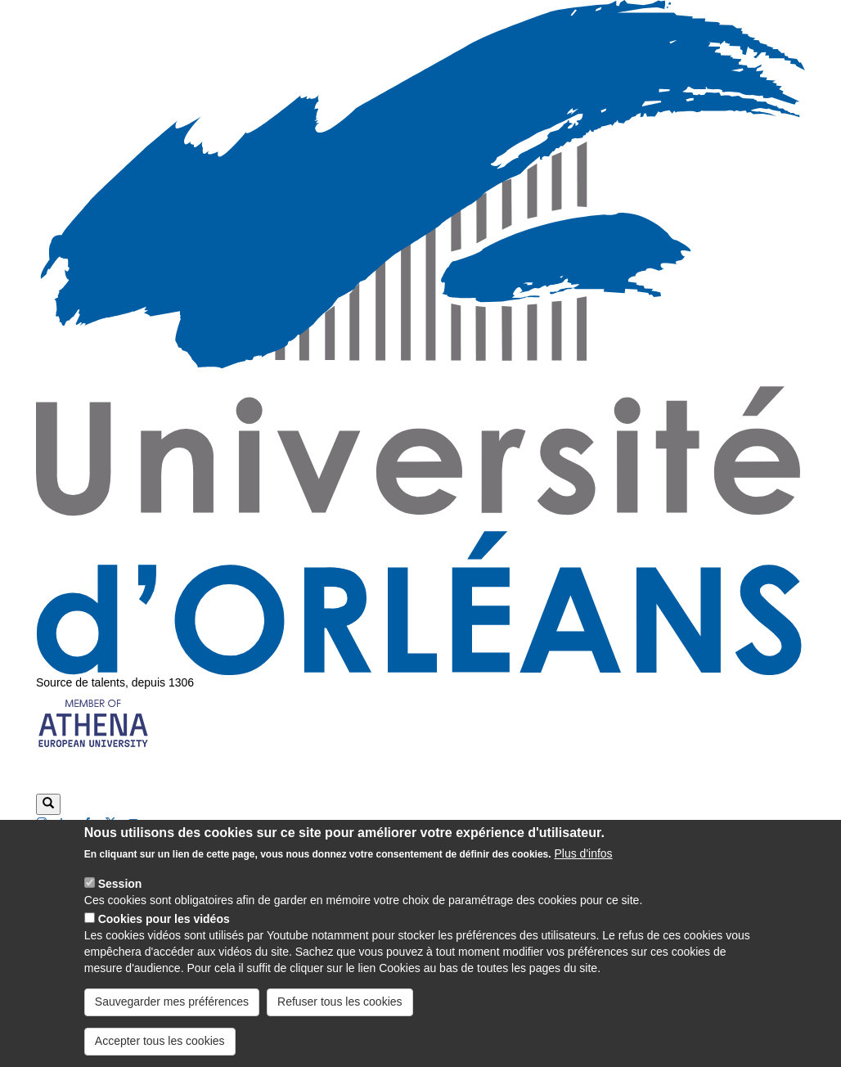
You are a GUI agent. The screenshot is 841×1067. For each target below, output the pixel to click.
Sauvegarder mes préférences (172, 1015)
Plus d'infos (583, 867)
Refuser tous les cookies (340, 1015)
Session (120, 897)
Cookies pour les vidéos (164, 932)
